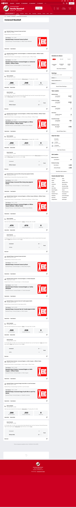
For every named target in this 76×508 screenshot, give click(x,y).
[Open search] (63, 3)
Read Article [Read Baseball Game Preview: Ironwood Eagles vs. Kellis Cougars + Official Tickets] (7, 378)
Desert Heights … (55, 200)
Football (18, 3)
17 (38, 348)
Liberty (63, 191)
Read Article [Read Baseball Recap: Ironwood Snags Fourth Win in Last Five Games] (7, 400)
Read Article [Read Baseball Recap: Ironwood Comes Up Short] (7, 48)
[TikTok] (62, 1)
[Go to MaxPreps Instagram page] (38, 486)
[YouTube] (65, 1)
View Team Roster (61, 161)
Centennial (54, 195)
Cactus (53, 193)
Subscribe (24, 491)
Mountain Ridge (65, 197)
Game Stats (7, 87)
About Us (12, 491)
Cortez (53, 197)
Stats (30, 13)
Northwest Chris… (65, 199)
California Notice (46, 491)
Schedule (22, 13)
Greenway (53, 208)
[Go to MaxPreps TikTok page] (29, 486)
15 (38, 243)
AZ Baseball (13, 16)
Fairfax (23, 221)
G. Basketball (32, 3)
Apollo (53, 191)
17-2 (23, 344)
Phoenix (53, 83)
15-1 (21, 239)
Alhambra (53, 189)
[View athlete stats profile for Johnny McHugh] (56, 178)
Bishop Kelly (24, 409)
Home (17, 13)
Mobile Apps (18, 491)
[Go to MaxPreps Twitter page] (42, 486)
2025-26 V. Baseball (9, 13)
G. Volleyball (40, 3)
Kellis (23, 326)
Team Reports (8, 37)
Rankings (39, 13)
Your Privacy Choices (55, 491)
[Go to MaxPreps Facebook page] (47, 486)
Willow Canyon (25, 79)
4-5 (24, 157)
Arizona (53, 77)
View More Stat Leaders (61, 182)
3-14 (24, 96)
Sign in (71, 3)
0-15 (31, 426)
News (48, 13)
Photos (44, 13)
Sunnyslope (64, 204)
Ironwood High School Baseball (22, 16)
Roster (26, 13)
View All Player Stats (61, 131)
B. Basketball (24, 3)
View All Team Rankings (61, 86)
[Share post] (47, 49)
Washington (64, 210)
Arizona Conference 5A (56, 80)
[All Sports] (45, 3)
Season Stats (12, 87)
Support (63, 491)
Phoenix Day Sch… (65, 202)
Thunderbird (64, 208)
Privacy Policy (30, 491)
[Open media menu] (66, 3)
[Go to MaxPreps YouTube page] (34, 486)
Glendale (53, 202)
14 (38, 104)
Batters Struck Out (54, 168)
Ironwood (9, 101)
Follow (39, 8)
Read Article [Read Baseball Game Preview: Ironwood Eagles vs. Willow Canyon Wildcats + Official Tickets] (7, 131)
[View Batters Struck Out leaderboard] (67, 170)
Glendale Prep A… (55, 204)
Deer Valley (54, 199)
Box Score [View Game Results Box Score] (6, 108)
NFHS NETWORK (14, 0)
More (51, 13)
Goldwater (54, 206)
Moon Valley (64, 195)
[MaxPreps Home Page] (5, 16)
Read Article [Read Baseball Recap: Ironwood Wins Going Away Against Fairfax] (7, 191)
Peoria (63, 200)
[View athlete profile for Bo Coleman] (61, 124)
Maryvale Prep (65, 193)
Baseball (12, 3)
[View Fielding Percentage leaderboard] (67, 176)
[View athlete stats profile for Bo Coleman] (56, 176)
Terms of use (38, 491)
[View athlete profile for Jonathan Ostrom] (61, 112)
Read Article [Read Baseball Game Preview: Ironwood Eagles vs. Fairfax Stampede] (7, 296)
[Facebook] (73, 1)
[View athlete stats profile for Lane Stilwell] (56, 170)
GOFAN (8, 0)
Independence (54, 210)
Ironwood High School (38, 465)
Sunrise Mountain (65, 206)
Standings (34, 13)
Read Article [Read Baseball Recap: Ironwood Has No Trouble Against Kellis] (7, 318)
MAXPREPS (3, 0)
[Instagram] (67, 1)
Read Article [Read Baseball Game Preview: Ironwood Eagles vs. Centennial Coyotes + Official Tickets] (7, 71)
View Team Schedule (61, 68)
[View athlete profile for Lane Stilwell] (61, 94)
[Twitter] (70, 1)
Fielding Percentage (55, 173)
